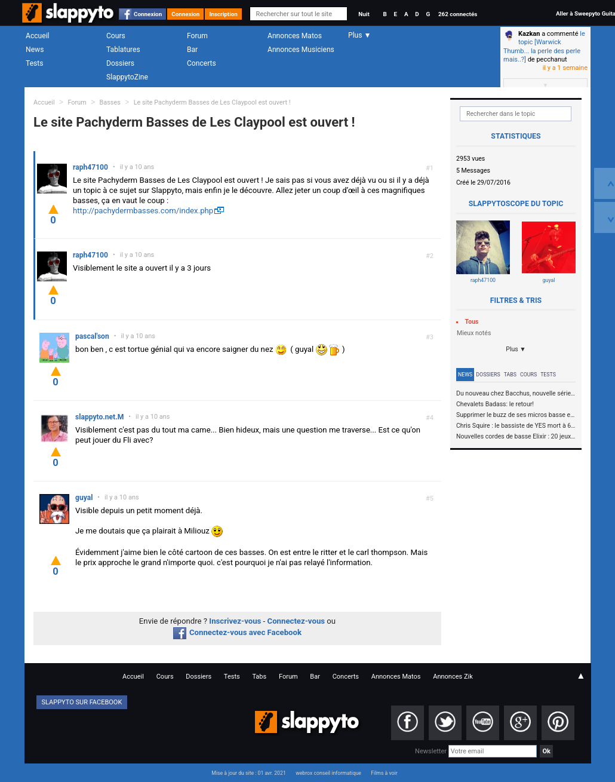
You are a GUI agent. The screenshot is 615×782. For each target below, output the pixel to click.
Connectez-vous (296, 621)
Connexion (148, 14)
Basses (110, 102)
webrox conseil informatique (328, 773)
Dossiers (120, 63)
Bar (192, 49)
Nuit (363, 14)
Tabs (510, 375)
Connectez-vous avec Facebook (237, 632)
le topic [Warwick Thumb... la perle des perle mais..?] (544, 46)
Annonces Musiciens (300, 49)
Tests (34, 63)
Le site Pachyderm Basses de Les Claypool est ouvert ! (212, 102)
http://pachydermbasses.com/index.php (143, 210)
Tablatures (123, 49)
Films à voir (384, 773)
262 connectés (457, 14)
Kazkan (529, 34)
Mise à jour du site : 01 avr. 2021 (248, 773)
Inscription (223, 14)
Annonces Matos (294, 36)
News (35, 49)
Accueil (38, 36)
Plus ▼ (516, 349)
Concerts (201, 63)
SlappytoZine (127, 77)
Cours (115, 36)
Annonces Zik (453, 676)
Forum (197, 36)
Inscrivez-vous (235, 621)
